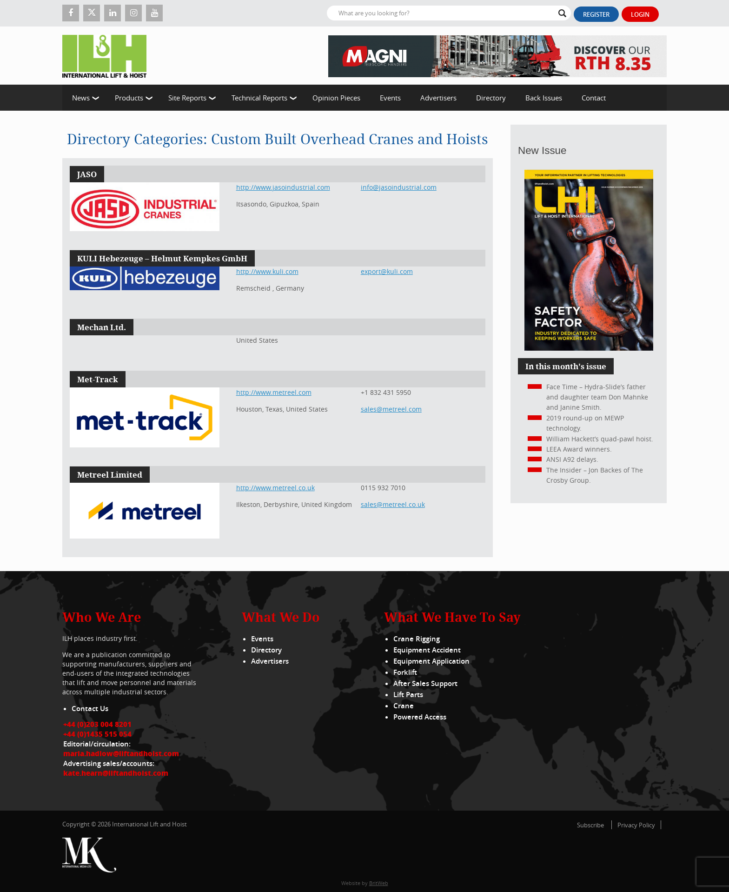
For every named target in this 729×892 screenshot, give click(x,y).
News (81, 97)
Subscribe (590, 825)
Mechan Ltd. (101, 327)
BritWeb (378, 882)
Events (390, 97)
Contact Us (90, 708)
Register (596, 14)
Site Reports (187, 97)
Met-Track (97, 379)
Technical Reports (259, 97)
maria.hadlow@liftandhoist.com (121, 753)
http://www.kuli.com (267, 271)
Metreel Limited (109, 474)
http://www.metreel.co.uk (275, 487)
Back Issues (543, 97)
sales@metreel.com (391, 409)
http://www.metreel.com (273, 392)
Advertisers (438, 97)
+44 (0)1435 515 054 (97, 734)
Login (640, 14)
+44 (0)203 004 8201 (97, 724)
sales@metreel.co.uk (393, 504)
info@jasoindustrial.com (399, 187)
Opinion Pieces (336, 97)
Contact (594, 97)
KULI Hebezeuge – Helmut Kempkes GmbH (162, 258)
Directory (491, 97)
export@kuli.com (387, 271)
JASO (87, 174)
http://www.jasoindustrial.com (283, 187)
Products (129, 97)
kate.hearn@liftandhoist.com (115, 773)
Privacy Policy (636, 825)
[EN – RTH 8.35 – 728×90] (497, 55)
